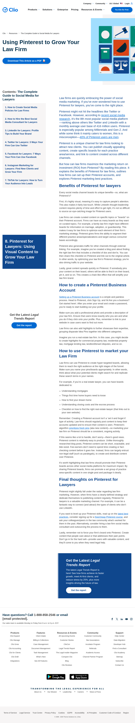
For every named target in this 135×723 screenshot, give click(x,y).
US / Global (116, 4)
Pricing (74, 9)
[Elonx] (117, 619)
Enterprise (62, 9)
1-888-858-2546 (44, 615)
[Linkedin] (122, 619)
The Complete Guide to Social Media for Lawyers (21, 95)
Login (128, 4)
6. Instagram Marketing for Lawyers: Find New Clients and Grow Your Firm (21, 168)
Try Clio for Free (122, 10)
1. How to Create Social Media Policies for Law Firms (21, 109)
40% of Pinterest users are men (99, 137)
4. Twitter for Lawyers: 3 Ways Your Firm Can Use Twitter (24, 144)
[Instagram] (131, 619)
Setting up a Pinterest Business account (79, 297)
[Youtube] (126, 619)
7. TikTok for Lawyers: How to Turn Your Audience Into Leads (23, 182)
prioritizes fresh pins (79, 428)
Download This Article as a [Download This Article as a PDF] (26, 61)
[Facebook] (112, 619)
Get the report (24, 325)
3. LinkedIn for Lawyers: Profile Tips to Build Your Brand (22, 132)
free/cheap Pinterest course (109, 517)
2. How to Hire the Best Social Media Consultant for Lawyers (21, 120)
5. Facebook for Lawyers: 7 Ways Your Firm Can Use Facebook (23, 155)
